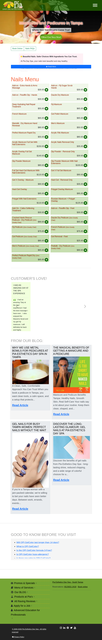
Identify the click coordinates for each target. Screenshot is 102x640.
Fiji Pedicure (24, 227)
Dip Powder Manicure (21, 161)
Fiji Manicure (56, 104)
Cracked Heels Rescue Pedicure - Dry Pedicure (24, 220)
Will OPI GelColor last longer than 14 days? (37, 542)
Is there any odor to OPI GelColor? (33, 558)
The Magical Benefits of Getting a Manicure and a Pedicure (71, 350)
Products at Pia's (23, 596)
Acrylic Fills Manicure (60, 133)
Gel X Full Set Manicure (61, 170)
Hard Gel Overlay (19, 189)
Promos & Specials (24, 583)
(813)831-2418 (70, 587)
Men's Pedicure (25, 246)
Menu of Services (23, 587)
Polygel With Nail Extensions (24, 199)
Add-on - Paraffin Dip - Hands (24, 95)
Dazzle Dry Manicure (60, 95)
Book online (83, 587)
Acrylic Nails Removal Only (62, 142)
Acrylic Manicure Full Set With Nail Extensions (24, 143)
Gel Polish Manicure (59, 114)
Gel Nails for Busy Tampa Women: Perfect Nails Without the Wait (29, 427)
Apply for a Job (22, 605)
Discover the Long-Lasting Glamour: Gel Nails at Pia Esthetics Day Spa (69, 428)
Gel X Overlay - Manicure (23, 180)
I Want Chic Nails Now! (51, 37)
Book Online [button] (17, 48)
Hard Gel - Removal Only (61, 180)
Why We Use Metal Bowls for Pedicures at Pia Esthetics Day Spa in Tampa (30, 352)
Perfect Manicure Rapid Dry (24, 133)
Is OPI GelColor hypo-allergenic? (32, 554)
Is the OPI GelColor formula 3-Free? (34, 550)
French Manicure (19, 114)
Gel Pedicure (24, 236)
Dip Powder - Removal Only (63, 151)
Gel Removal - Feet (59, 236)
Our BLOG (20, 592)
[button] (95, 5)
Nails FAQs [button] (30, 48)
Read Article (20, 405)
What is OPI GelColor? (27, 546)
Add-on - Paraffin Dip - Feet (62, 208)
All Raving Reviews (24, 601)
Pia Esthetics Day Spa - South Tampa (67, 582)
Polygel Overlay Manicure (62, 189)
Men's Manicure (58, 123)
